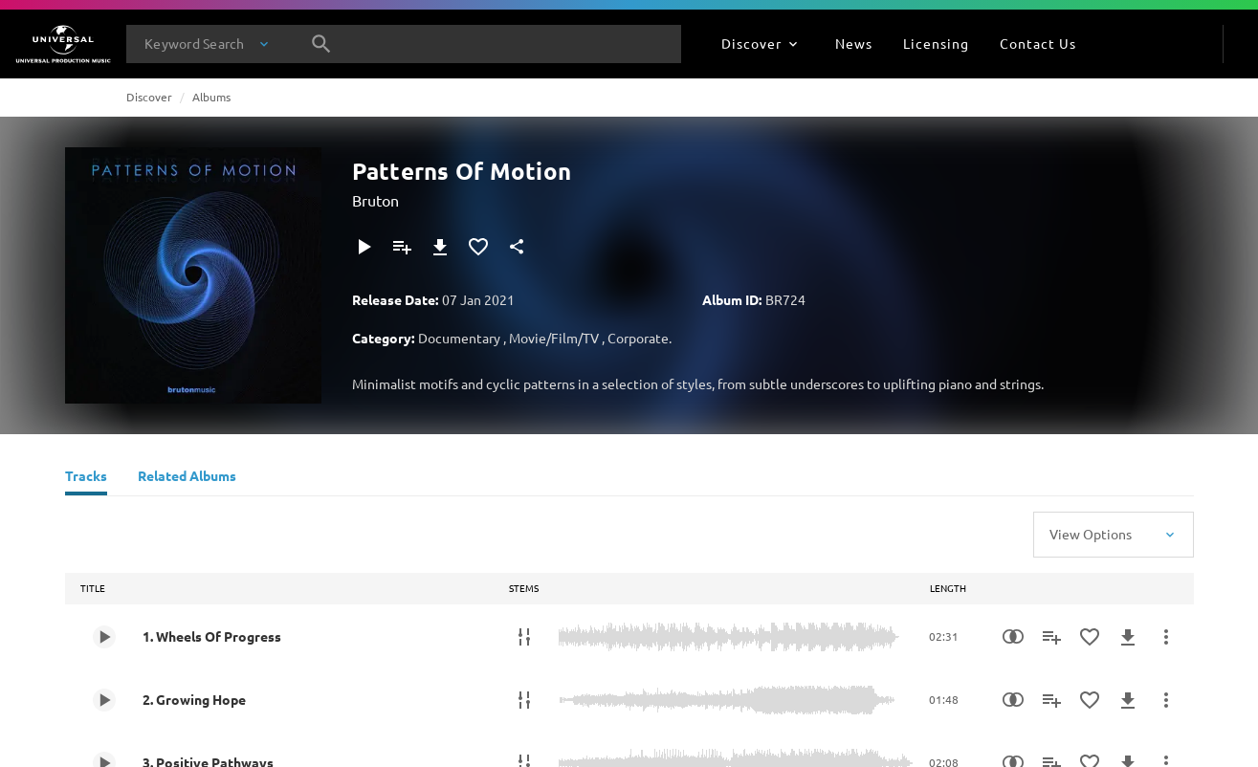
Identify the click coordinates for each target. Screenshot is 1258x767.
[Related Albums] (187, 478)
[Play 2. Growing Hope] (104, 700)
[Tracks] (86, 478)
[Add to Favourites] (478, 246)
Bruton (375, 199)
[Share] (516, 246)
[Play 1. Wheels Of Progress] (104, 637)
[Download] (440, 246)
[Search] (321, 44)
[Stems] (524, 636)
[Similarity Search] (1013, 636)
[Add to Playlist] (401, 246)
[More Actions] (1166, 636)
